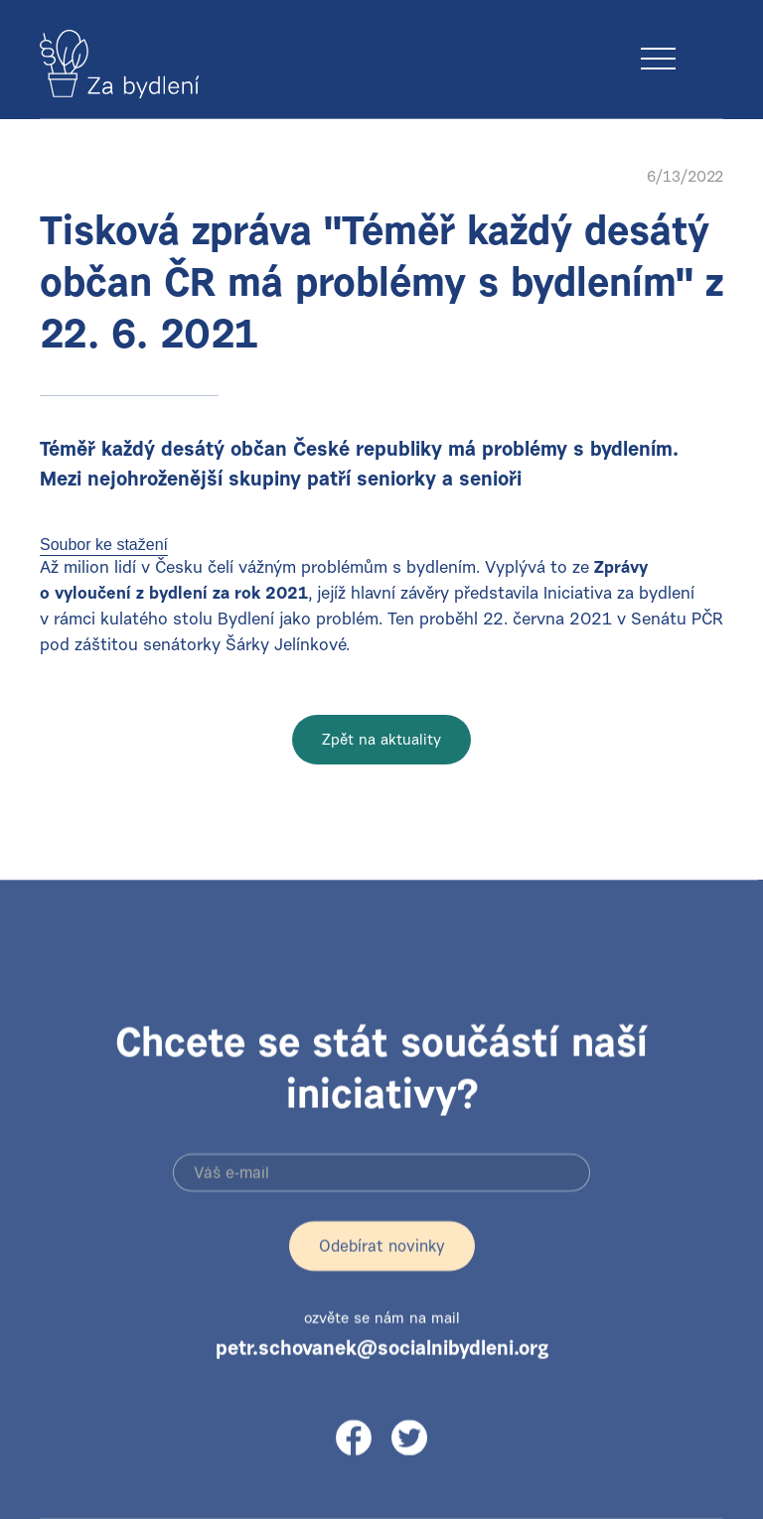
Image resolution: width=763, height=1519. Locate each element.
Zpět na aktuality (381, 741)
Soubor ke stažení (104, 544)
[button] (705, 39)
